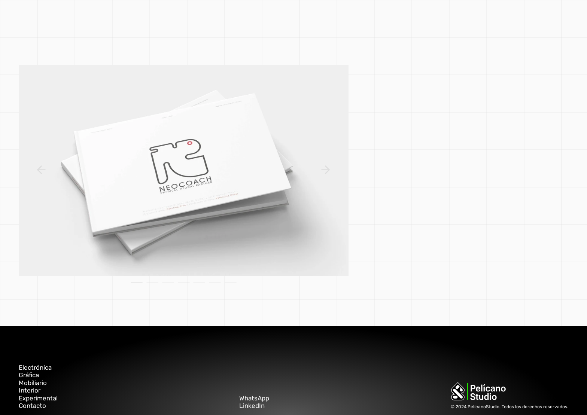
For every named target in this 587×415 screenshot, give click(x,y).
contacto (355, 17)
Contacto (32, 405)
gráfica (192, 17)
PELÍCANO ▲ (388, 17)
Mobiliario (33, 383)
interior (248, 17)
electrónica (321, 17)
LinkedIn (252, 405)
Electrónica (35, 367)
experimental (282, 17)
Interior (29, 390)
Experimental (38, 398)
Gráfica (29, 375)
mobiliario (220, 17)
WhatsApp (254, 398)
